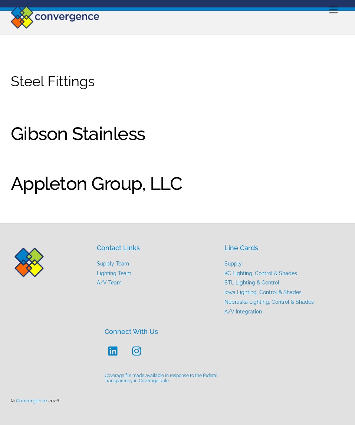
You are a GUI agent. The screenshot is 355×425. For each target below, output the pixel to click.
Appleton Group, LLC (96, 183)
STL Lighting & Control (251, 282)
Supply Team (113, 263)
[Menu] (333, 10)
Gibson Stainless (78, 134)
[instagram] (138, 351)
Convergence (31, 400)
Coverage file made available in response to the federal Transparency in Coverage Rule (161, 378)
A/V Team (109, 282)
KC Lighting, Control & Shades (260, 273)
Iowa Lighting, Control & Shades (263, 292)
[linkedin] (115, 351)
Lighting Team (114, 273)
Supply (233, 263)
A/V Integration (243, 311)
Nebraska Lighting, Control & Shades (269, 302)
